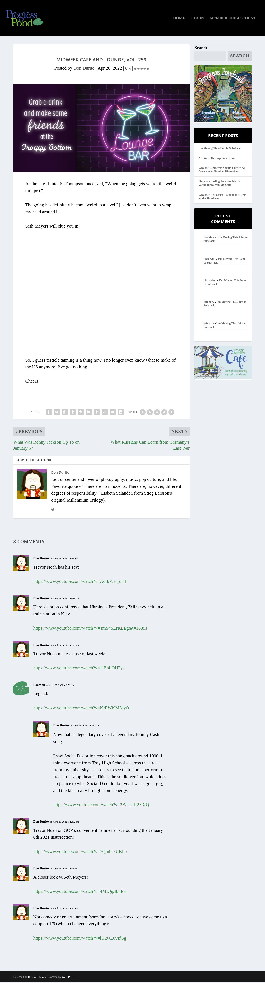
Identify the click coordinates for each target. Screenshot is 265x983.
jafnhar (208, 302)
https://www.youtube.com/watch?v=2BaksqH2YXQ (101, 805)
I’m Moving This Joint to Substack (219, 148)
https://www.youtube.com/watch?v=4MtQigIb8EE (79, 892)
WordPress (68, 977)
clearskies (209, 281)
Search (200, 48)
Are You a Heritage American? (216, 158)
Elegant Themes (37, 977)
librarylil (209, 259)
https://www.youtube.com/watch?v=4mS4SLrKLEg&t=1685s (90, 628)
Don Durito (83, 68)
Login (197, 19)
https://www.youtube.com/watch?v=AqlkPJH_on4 (79, 582)
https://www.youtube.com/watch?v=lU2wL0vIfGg (79, 938)
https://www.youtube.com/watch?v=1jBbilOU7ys (78, 668)
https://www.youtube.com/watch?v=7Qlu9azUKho (80, 852)
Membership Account (233, 19)
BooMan (39, 685)
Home (179, 19)
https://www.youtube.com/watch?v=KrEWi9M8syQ (81, 708)
